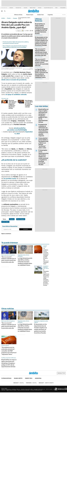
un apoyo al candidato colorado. (16, 94)
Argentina (50, 14)
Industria (11, 7)
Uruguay (15, 18)
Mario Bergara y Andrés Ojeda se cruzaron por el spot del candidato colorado (29, 104)
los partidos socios (10, 178)
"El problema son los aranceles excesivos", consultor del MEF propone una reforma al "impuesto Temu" (46, 256)
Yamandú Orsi (18, 7)
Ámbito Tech (40, 14)
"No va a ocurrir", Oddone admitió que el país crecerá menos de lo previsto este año (41, 62)
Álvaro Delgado (20, 219)
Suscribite (25, 229)
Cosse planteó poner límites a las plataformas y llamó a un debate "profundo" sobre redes (43, 143)
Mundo (9, 18)
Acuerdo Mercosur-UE (48, 7)
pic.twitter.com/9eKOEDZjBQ (17, 130)
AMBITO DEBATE (46, 382)
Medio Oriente (32, 7)
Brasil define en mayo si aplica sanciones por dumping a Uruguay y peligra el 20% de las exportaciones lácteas (41, 28)
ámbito (3, 18)
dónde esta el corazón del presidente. (14, 80)
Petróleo (39, 7)
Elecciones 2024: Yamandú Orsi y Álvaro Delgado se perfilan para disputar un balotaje (12, 104)
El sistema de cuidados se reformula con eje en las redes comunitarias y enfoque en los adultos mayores (43, 130)
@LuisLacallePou (19, 128)
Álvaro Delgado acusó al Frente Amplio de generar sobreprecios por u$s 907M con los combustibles (15, 46)
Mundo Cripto (29, 14)
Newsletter (64, 14)
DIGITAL (18, 382)
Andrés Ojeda (5, 221)
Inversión (25, 7)
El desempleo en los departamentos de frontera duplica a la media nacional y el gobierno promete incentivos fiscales (41, 41)
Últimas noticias (18, 14)
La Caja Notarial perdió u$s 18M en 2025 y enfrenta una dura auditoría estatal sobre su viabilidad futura (41, 73)
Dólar (56, 7)
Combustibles (63, 7)
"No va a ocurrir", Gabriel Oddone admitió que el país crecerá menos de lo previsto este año (41, 52)
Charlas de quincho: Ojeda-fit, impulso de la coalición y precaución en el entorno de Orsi (16, 42)
